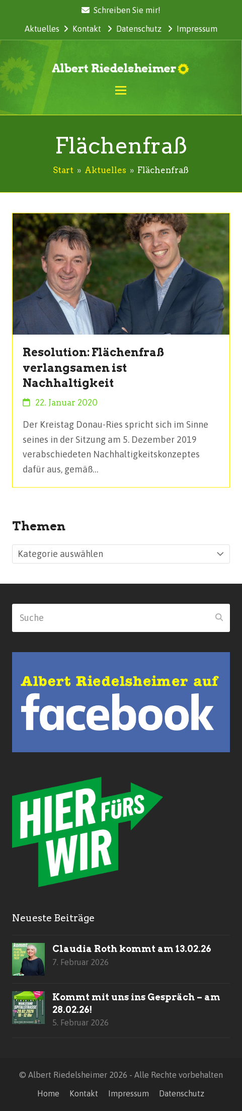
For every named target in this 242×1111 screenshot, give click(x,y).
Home (48, 1093)
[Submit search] (219, 618)
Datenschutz (139, 29)
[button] (120, 90)
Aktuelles (42, 29)
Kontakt (86, 29)
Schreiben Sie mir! (127, 10)
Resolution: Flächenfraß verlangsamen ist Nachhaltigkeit (93, 367)
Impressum (197, 29)
